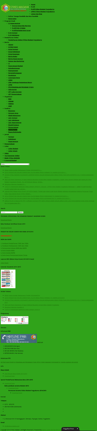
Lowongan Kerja (14, 78)
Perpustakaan (13, 127)
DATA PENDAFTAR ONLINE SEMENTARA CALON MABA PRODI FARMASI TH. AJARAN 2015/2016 (35, 298)
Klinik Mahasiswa (14, 115)
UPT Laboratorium (15, 92)
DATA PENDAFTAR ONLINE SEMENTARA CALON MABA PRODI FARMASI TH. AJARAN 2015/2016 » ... (36, 172)
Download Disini (6, 220)
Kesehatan (12, 75)
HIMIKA (11, 104)
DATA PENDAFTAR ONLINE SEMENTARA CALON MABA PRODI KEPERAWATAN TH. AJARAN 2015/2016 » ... (38, 198)
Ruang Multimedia (14, 132)
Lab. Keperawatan (14, 123)
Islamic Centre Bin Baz (49, 430)
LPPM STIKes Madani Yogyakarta (43, 11)
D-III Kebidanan (13, 35)
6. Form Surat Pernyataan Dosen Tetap (14, 255)
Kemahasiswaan (14, 68)
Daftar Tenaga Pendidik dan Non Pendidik (23, 16)
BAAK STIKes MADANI (12, 158)
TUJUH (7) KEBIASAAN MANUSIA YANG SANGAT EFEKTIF (22, 310)
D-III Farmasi (12, 33)
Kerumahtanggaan (15, 73)
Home (33, 4)
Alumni (10, 45)
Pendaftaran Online (11, 37)
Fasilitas (7, 108)
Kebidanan (12, 139)
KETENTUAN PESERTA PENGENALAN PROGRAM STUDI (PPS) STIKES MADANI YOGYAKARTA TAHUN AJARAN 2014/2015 (39, 362)
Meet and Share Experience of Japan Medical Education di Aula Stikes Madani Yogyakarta (32, 305)
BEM (9, 99)
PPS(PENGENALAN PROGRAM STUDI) (21, 87)
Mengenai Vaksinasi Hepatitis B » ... (15, 184)
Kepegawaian (13, 71)
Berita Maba (12, 56)
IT (9, 63)
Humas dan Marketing (16, 61)
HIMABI (11, 101)
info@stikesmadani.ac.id (12, 426)
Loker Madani (13, 148)
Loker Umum (12, 151)
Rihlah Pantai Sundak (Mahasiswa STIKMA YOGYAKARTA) (22, 295)
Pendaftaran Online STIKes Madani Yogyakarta (25, 40)
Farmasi (11, 137)
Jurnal (7, 134)
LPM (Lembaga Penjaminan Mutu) (20, 82)
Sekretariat (12, 89)
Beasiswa (11, 111)
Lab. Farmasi (12, 118)
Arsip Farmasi (13, 49)
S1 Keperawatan (14, 23)
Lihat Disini (4, 263)
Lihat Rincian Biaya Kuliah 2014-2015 (16, 374)
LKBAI (10, 80)
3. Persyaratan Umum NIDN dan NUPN (14, 248)
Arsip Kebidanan (14, 52)
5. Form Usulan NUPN (8, 253)
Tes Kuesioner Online (12, 156)
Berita (7, 42)
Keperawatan (13, 141)
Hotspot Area (13, 113)
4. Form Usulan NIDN (7, 250)
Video (7, 153)
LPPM (10, 85)
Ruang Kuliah (12, 130)
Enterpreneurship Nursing (21, 26)
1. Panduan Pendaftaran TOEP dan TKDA (14, 243)
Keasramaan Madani (15, 66)
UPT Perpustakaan (15, 94)
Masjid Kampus (13, 125)
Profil (33, 7)
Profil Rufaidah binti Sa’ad (21, 30)
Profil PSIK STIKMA (18, 28)
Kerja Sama (12, 19)
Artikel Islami (13, 47)
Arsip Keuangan (13, 54)
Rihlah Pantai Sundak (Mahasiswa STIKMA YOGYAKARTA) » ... (23, 170)
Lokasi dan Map (36, 14)
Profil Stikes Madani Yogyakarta (42, 9)
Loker (7, 146)
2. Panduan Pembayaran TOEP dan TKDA (14, 246)
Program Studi (10, 21)
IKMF (10, 106)
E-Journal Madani (11, 160)
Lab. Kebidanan (13, 120)
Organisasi (8, 97)
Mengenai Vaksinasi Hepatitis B (14, 307)
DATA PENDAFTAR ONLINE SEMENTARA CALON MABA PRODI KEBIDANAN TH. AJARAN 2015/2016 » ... (37, 196)
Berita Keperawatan (15, 59)
